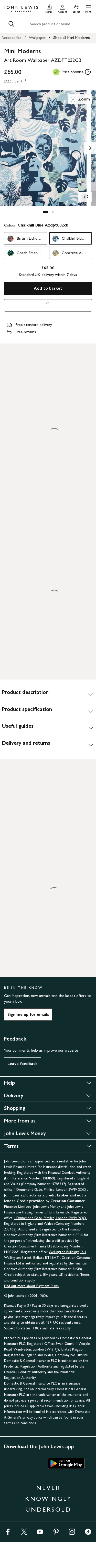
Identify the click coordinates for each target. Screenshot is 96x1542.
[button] (88, 8)
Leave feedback (22, 1063)
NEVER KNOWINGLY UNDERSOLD (48, 1498)
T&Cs (36, 1328)
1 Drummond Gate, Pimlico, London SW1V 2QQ (50, 1189)
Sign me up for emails (28, 1014)
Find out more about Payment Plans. (31, 1286)
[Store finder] (49, 8)
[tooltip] (88, 72)
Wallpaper (37, 37)
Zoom (80, 99)
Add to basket (48, 288)
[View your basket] (76, 8)
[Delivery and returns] (48, 744)
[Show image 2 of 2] (90, 148)
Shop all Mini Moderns (71, 37)
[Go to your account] (62, 8)
